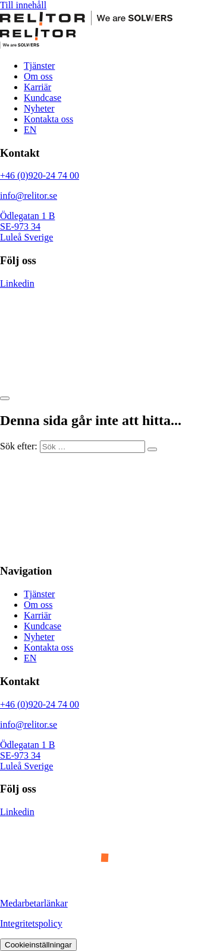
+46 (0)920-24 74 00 (39, 175)
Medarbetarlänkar (34, 903)
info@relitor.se (28, 196)
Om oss (38, 76)
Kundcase (42, 98)
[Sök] (152, 449)
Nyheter (39, 108)
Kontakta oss (48, 119)
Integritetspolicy (31, 923)
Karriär (37, 87)
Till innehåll (23, 5)
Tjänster (39, 66)
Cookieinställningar (38, 944)
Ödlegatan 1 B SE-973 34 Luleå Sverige (27, 226)
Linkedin (17, 283)
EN (30, 130)
